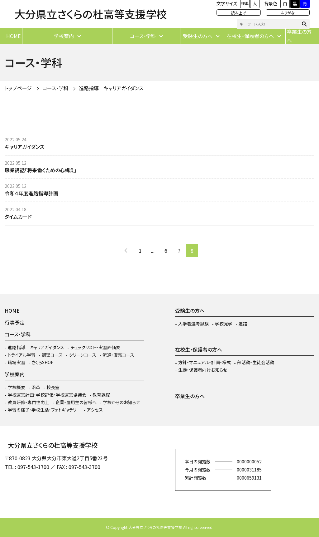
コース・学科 (143, 36)
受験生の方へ (197, 36)
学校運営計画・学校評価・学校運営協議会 (47, 395)
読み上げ (238, 12)
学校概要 (16, 387)
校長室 (53, 387)
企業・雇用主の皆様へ (76, 402)
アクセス (95, 410)
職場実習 (16, 362)
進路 (243, 323)
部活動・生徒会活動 (255, 362)
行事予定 (15, 322)
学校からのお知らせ (121, 402)
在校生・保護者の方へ (250, 36)
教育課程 (101, 395)
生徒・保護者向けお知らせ (202, 370)
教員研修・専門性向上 (28, 402)
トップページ (18, 88)
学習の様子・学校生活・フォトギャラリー (44, 410)
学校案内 (64, 36)
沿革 (35, 387)
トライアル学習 (22, 355)
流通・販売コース (118, 355)
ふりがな (288, 12)
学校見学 (223, 323)
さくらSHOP (42, 362)
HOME (13, 36)
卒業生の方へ (299, 36)
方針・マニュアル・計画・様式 (204, 362)
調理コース (52, 355)
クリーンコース (82, 355)
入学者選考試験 (193, 323)
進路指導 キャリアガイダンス (111, 88)
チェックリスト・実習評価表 (95, 347)
